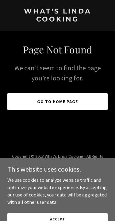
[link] (57, 20)
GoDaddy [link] (69, 176)
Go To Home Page (57, 101)
